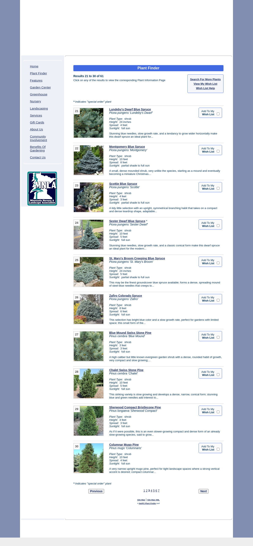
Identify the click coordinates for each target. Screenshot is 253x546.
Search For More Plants (205, 79)
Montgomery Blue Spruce (127, 146)
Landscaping (39, 108)
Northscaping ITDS (139, 533)
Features (36, 80)
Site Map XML (153, 500)
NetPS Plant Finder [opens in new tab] (147, 503)
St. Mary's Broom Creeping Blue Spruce (137, 258)
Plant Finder (38, 73)
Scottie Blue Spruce (123, 183)
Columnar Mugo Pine (124, 444)
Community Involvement (38, 138)
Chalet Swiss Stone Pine (126, 370)
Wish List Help (205, 88)
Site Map (141, 500)
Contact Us (38, 157)
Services (36, 115)
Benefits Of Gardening (38, 148)
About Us (36, 129)
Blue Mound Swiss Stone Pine (130, 332)
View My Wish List (205, 83)
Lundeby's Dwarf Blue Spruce (130, 109)
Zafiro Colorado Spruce (125, 295)
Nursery (35, 101)
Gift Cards (37, 122)
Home (34, 66)
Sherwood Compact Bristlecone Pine (135, 407)
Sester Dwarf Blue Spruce (127, 221)
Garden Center (40, 87)
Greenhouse (38, 94)
